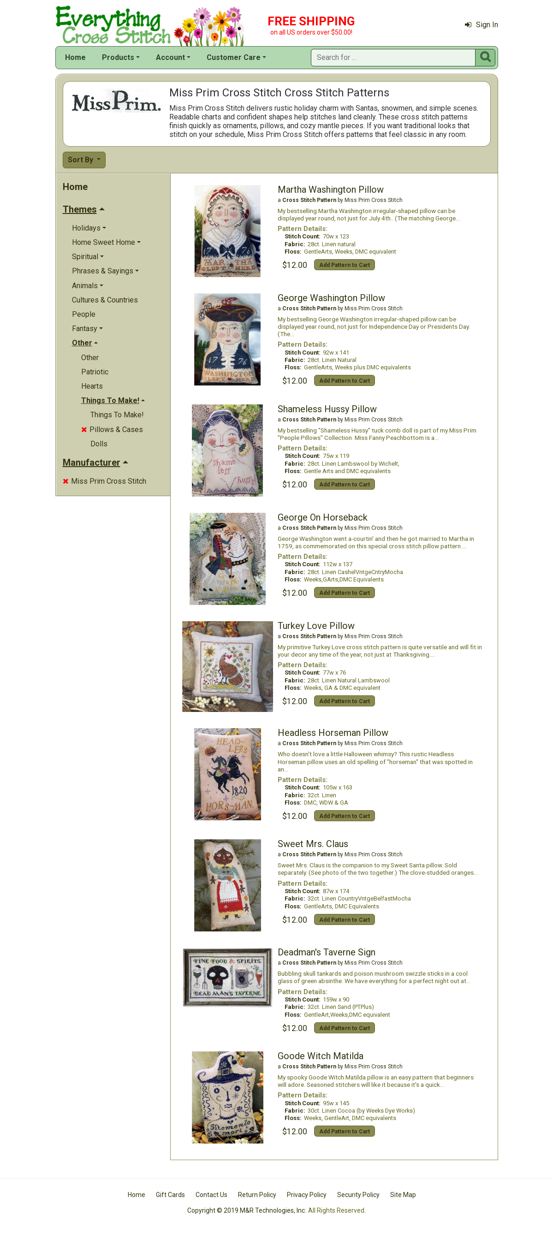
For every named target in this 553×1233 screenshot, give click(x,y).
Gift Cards (170, 1194)
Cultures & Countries (105, 300)
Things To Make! (117, 414)
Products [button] (118, 57)
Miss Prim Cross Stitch (104, 481)
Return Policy (257, 1194)
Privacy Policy (307, 1194)
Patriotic (94, 372)
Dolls (98, 443)
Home (75, 57)
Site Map (403, 1194)
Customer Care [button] (234, 57)
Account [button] (170, 57)
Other (90, 357)
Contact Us (211, 1194)
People (83, 314)
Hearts (92, 386)
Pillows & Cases (112, 429)
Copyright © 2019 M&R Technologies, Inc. (246, 1210)
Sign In (481, 24)
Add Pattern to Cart (344, 265)
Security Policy (358, 1194)
